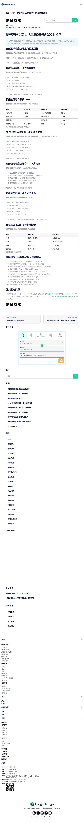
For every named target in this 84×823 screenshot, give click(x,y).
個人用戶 (11, 621)
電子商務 (4, 732)
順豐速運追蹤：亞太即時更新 (18, 412)
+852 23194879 (34, 775)
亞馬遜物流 (4, 661)
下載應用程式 (5, 756)
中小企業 (11, 617)
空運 (2, 666)
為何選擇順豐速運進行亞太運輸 (18, 389)
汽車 (2, 745)
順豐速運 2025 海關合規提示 (18, 417)
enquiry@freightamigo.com (64, 296)
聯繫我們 (4, 759)
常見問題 (4, 749)
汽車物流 (11, 463)
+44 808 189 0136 (11, 771)
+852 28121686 (23, 777)
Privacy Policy (48, 817)
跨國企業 (11, 612)
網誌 (13, 13)
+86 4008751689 (11, 767)
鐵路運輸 (4, 673)
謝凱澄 (11, 25)
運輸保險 (11, 496)
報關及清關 (4, 654)
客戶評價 (11, 458)
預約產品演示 (50, 294)
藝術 (2, 741)
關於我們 (4, 722)
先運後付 (4, 693)
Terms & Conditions (37, 817)
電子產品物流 (12, 472)
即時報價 (4, 647)
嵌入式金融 (11, 510)
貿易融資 (11, 505)
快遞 (2, 671)
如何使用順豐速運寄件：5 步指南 (19, 408)
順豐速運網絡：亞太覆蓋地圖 (18, 394)
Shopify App (5, 658)
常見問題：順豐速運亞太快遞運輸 (19, 422)
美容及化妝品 (5, 743)
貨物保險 (4, 686)
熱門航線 (11, 449)
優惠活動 (11, 444)
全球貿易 (11, 514)
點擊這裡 (23, 779)
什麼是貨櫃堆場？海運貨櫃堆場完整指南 (20, 598)
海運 (2, 669)
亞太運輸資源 (12, 426)
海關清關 (11, 481)
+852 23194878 (34, 777)
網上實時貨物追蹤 (6, 652)
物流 (9, 439)
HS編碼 (10, 486)
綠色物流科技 (5, 650)
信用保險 (11, 500)
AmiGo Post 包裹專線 (7, 678)
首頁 (7, 13)
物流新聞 (11, 453)
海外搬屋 (60, 335)
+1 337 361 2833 (11, 769)
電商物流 (11, 477)
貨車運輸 (4, 675)
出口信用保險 (5, 688)
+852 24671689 (23, 775)
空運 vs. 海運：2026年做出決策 (17, 593)
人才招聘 (4, 751)
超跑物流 (11, 467)
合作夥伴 (4, 754)
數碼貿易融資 (5, 690)
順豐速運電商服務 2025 (16, 398)
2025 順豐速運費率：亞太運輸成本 (20, 403)
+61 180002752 (10, 773)
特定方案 (4, 656)
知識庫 (3, 703)
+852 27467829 (14, 779)
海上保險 (11, 491)
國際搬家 (11, 524)
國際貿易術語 (12, 519)
